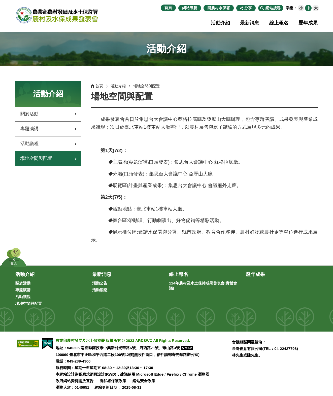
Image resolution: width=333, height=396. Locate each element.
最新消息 (249, 22)
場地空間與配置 (36, 158)
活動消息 (99, 290)
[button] (270, 8)
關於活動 (29, 113)
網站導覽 (189, 8)
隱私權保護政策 (113, 381)
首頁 (168, 8)
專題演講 (29, 128)
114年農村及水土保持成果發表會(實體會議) (203, 285)
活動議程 (29, 143)
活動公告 (99, 283)
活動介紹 (220, 22)
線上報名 (278, 22)
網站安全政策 (143, 381)
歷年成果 (308, 22)
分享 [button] (248, 8)
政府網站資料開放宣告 (74, 381)
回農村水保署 (218, 8)
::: (158, 8)
